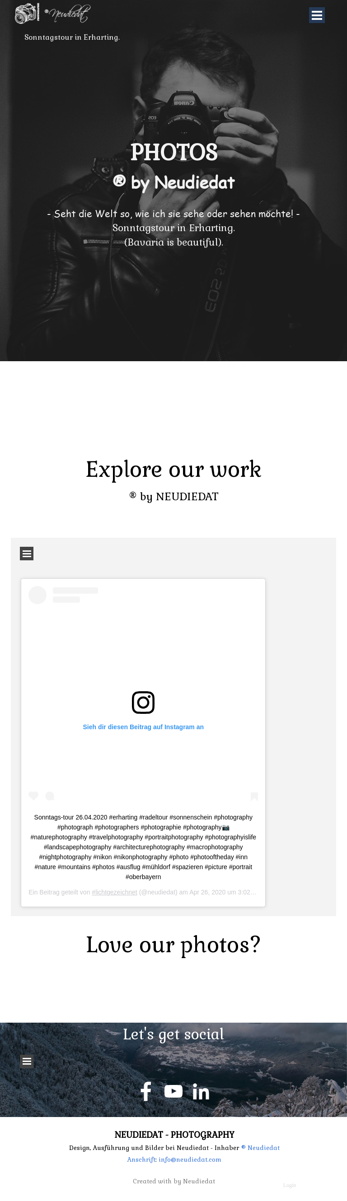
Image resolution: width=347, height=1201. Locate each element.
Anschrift (141, 1160)
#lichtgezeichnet (114, 892)
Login (289, 1185)
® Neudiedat (260, 1148)
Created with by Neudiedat (174, 1181)
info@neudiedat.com (189, 1160)
